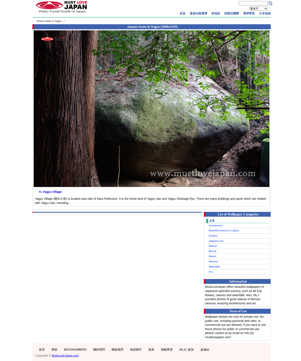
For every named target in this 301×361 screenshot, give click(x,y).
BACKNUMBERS (75, 349)
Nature (212, 256)
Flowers (213, 235)
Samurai (213, 261)
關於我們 (99, 349)
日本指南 (265, 13)
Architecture (216, 225)
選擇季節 (249, 13)
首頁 (182, 13)
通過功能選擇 (198, 13)
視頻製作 (136, 349)
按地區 (215, 13)
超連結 (204, 349)
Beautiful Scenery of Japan (224, 230)
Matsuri (213, 246)
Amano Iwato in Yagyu (49, 21)
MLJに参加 (186, 349)
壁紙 (54, 349)
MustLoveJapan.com (65, 355)
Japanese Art (216, 241)
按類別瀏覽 (231, 13)
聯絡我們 (117, 349)
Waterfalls (214, 266)
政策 (151, 349)
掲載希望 (167, 349)
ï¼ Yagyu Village (50, 191)
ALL (211, 271)
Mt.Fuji (212, 251)
